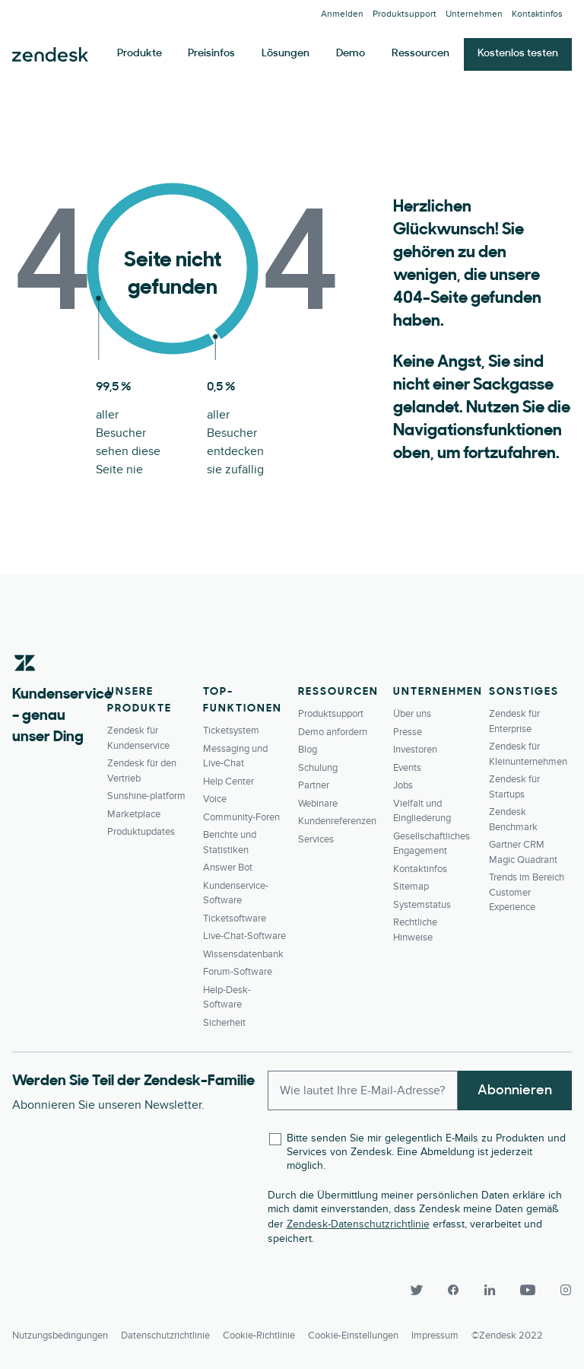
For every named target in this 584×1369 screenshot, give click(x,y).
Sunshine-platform (146, 796)
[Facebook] (453, 1290)
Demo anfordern (332, 732)
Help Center (228, 781)
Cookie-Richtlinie (259, 1335)
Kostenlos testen (518, 53)
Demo (350, 53)
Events (407, 768)
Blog (307, 749)
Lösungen (285, 53)
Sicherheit (224, 1023)
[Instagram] (560, 1290)
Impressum (435, 1335)
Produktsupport (404, 14)
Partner (313, 785)
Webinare (318, 804)
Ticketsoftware (234, 918)
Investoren (415, 749)
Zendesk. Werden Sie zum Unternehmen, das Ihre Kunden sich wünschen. (50, 54)
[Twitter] (416, 1290)
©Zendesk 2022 (507, 1335)
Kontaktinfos (537, 14)
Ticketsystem (231, 730)
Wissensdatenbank (243, 954)
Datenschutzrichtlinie (165, 1335)
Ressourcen (420, 53)
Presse (407, 732)
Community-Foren (241, 817)
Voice (215, 799)
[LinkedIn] (489, 1290)
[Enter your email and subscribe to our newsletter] (363, 1090)
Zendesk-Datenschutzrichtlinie (358, 1224)
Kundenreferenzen (337, 821)
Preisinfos (211, 53)
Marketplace (133, 814)
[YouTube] (528, 1290)
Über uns (412, 714)
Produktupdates (141, 832)
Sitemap (411, 886)
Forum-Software (237, 972)
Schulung (318, 768)
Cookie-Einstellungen (353, 1335)
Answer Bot (227, 867)
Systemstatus (422, 905)
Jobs (403, 785)
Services (316, 839)
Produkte (139, 53)
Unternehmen (474, 14)
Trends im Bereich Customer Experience (526, 892)
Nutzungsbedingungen (60, 1335)
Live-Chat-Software (244, 936)
